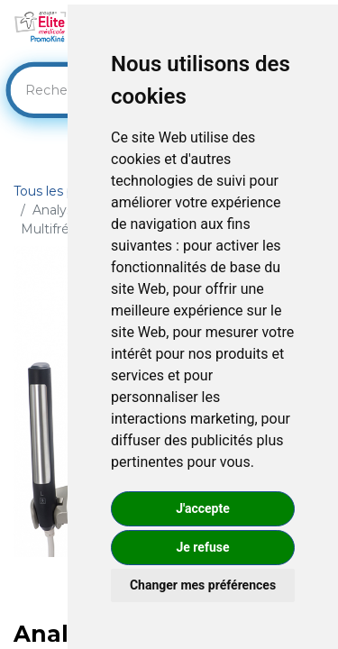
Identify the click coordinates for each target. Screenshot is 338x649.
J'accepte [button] (203, 508)
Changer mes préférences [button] (203, 585)
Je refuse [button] (202, 547)
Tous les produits (66, 191)
